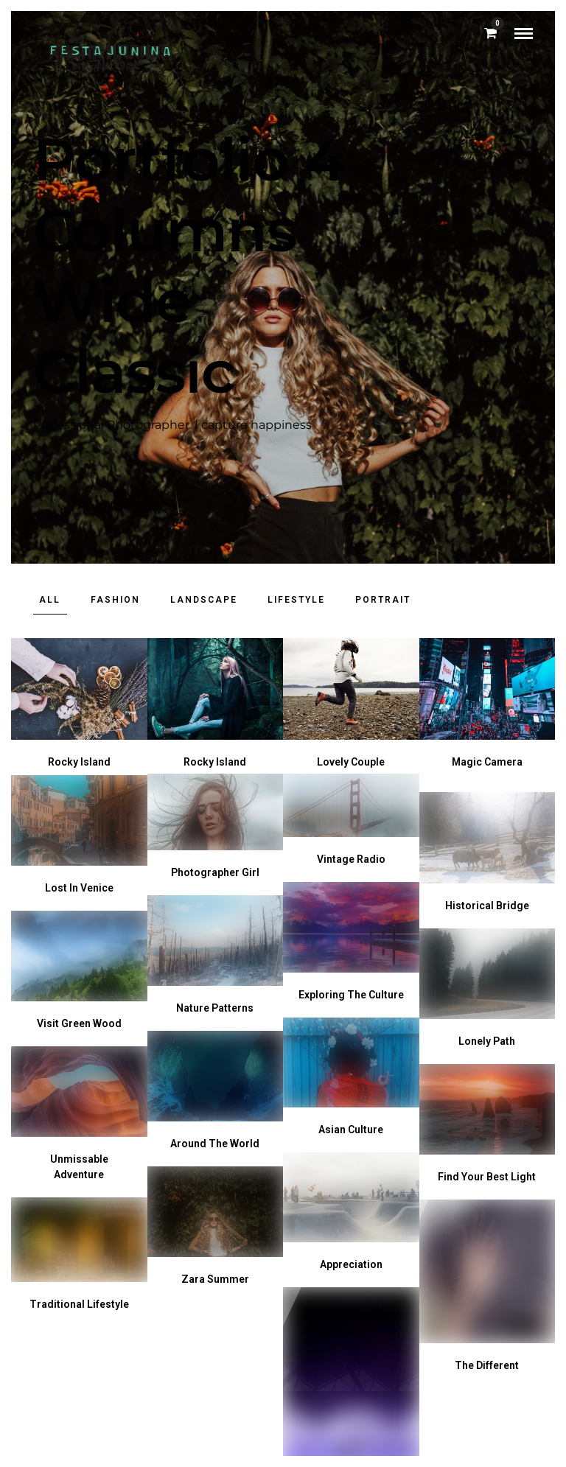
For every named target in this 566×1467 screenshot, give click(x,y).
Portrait (382, 600)
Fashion (115, 600)
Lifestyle (296, 600)
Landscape (203, 600)
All (49, 600)
